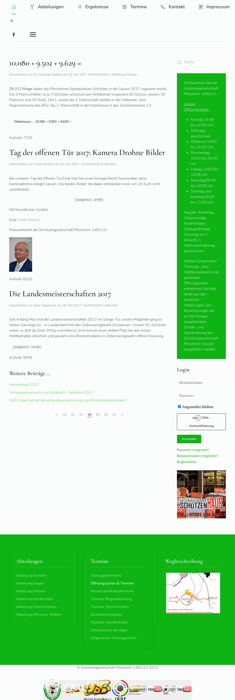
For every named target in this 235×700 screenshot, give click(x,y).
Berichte (110, 164)
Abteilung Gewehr (31, 575)
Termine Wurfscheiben (110, 606)
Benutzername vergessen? (197, 455)
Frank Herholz (28, 219)
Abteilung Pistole (124, 74)
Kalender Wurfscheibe (109, 622)
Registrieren (186, 461)
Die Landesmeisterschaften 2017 (60, 294)
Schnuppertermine (106, 575)
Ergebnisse (93, 7)
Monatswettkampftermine (112, 591)
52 (73, 414)
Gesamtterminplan (106, 614)
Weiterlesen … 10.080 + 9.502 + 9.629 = (42, 121)
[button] (13, 7)
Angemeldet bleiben (195, 407)
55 (98, 414)
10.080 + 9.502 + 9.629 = (45, 63)
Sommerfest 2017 (24, 384)
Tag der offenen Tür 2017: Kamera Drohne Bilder (87, 152)
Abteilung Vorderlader (34, 598)
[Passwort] (201, 395)
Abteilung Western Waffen (38, 614)
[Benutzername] (201, 382)
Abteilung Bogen (30, 583)
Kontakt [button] (173, 7)
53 (81, 414)
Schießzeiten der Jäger (109, 630)
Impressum (214, 7)
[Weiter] (122, 415)
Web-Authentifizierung (201, 421)
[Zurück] (57, 415)
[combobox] (201, 62)
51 (65, 414)
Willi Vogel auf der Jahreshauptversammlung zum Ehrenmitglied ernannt (67, 400)
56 (106, 414)
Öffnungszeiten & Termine (112, 583)
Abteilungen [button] (47, 7)
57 (114, 414)
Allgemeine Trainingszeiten (113, 638)
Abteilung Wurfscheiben (36, 606)
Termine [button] (134, 7)
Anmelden (189, 439)
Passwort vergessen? (193, 450)
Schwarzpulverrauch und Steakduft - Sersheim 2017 (51, 392)
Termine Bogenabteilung (111, 598)
